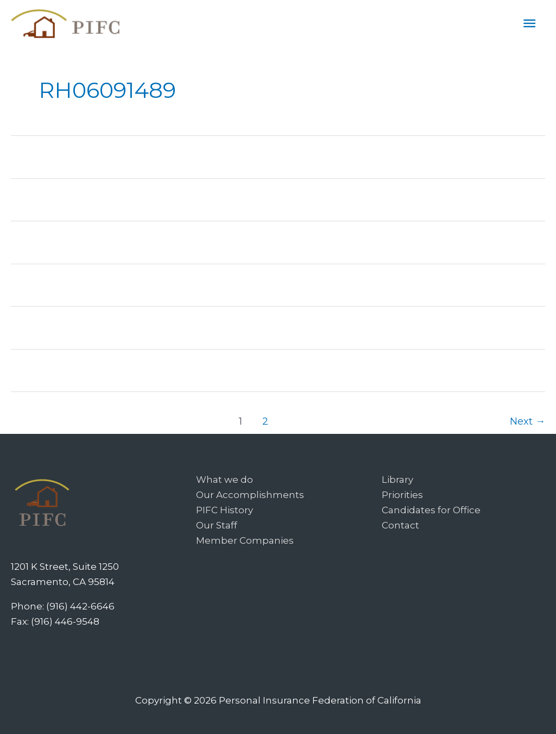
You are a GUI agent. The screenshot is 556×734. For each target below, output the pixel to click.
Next (527, 421)
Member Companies (245, 540)
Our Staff (216, 525)
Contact (400, 525)
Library (397, 479)
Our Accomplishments (250, 494)
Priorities (402, 494)
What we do (224, 479)
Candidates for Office (431, 510)
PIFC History (224, 510)
